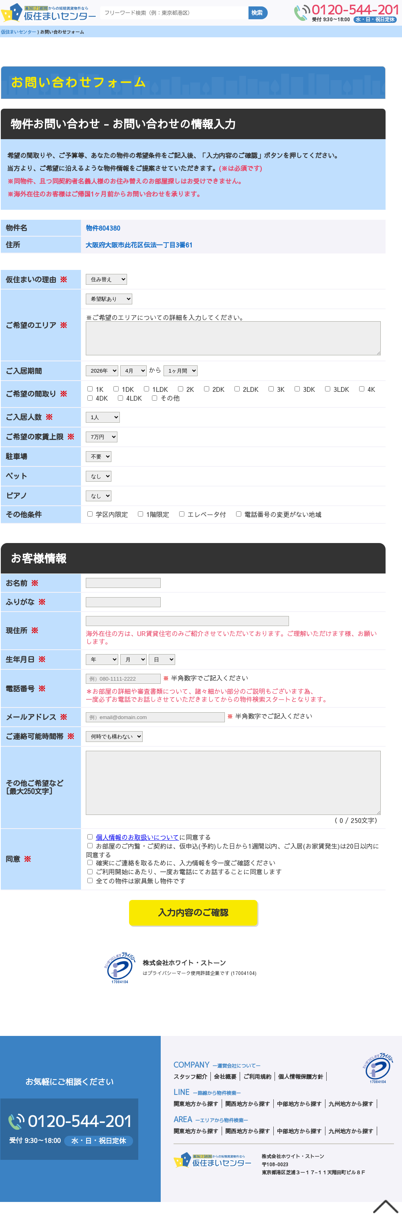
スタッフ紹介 (190, 1094)
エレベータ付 (203, 520)
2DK (215, 395)
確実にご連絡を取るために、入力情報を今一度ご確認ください (181, 881)
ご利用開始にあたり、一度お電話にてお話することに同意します (184, 890)
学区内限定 (108, 520)
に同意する (149, 855)
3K (278, 395)
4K (367, 395)
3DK (306, 395)
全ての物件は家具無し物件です (136, 899)
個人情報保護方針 (300, 1094)
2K (187, 395)
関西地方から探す (247, 1122)
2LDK (247, 395)
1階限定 (154, 520)
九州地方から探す (351, 1122)
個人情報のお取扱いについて (137, 855)
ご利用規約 (257, 1094)
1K (96, 395)
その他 (166, 403)
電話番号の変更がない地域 (278, 520)
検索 (257, 13)
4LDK (131, 403)
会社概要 (225, 1094)
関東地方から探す (196, 1122)
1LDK (157, 395)
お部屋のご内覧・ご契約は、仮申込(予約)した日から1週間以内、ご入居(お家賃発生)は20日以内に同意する (232, 868)
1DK (124, 395)
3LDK (338, 395)
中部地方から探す (299, 1122)
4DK (98, 403)
